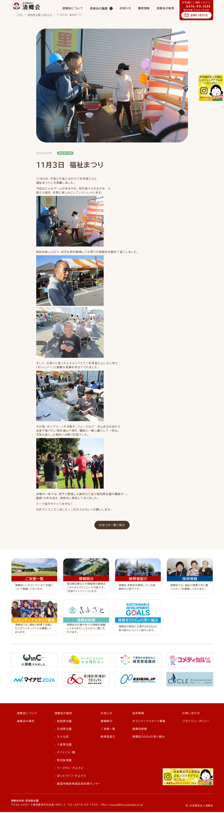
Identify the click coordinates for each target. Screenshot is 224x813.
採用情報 (144, 8)
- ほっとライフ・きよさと (70, 776)
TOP (20, 15)
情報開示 (106, 722)
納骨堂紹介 (108, 737)
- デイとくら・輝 (64, 753)
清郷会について (72, 8)
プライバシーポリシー (196, 722)
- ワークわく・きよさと (69, 769)
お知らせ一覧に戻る (112, 526)
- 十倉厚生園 (63, 745)
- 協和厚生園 (63, 722)
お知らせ (125, 8)
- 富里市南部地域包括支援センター (77, 784)
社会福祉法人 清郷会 (25, 6)
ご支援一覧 (108, 730)
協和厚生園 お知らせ (40, 15)
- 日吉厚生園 (63, 730)
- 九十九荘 (61, 737)
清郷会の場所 (165, 8)
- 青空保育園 (63, 761)
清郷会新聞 (139, 730)
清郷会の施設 (99, 8)
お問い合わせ (199, 15)
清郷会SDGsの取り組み (148, 737)
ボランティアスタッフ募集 (148, 722)
